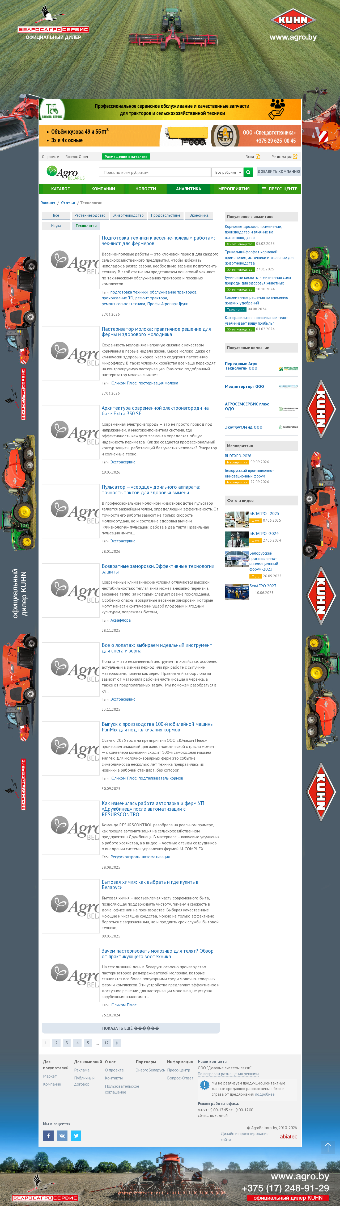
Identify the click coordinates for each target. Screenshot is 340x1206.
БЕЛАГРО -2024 (264, 533)
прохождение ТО (117, 298)
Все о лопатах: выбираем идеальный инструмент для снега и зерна (157, 648)
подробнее (265, 1094)
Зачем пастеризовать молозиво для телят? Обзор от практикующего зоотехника (158, 954)
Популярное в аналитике (250, 216)
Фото (256, 521)
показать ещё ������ (130, 1028)
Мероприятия (234, 189)
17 (107, 1043)
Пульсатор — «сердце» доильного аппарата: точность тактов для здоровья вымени (151, 490)
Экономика (200, 215)
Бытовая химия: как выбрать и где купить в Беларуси (150, 885)
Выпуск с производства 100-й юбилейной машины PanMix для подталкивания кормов (158, 727)
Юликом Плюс (123, 383)
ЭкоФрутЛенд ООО (243, 427)
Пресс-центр (283, 189)
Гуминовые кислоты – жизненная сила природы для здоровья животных (258, 280)
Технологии (91, 202)
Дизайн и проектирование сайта (245, 1136)
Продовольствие (166, 215)
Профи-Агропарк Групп (167, 304)
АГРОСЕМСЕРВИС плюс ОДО (247, 406)
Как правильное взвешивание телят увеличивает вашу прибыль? (256, 320)
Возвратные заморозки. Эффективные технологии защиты (158, 569)
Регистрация (282, 156)
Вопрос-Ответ (77, 156)
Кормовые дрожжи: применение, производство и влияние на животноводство (253, 232)
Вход (250, 156)
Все (56, 215)
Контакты (114, 1078)
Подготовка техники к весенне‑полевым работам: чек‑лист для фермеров (158, 241)
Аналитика (188, 189)
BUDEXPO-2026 (238, 455)
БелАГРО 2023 (263, 585)
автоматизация (156, 857)
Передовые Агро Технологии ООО (241, 366)
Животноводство (129, 215)
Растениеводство (90, 215)
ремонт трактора (151, 298)
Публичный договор (84, 1081)
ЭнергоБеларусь (150, 1070)
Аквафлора (120, 620)
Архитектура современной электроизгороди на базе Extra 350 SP (155, 411)
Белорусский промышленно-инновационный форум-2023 (263, 561)
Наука (56, 226)
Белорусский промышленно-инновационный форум (249, 473)
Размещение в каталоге (126, 156)
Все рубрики (228, 172)
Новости (145, 189)
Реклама (82, 1070)
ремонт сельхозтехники (123, 304)
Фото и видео (240, 500)
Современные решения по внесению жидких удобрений (256, 300)
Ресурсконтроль (125, 857)
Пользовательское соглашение (122, 1089)
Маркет (50, 1076)
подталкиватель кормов (161, 778)
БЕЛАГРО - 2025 (264, 513)
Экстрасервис (122, 462)
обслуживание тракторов (173, 292)
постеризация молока (158, 383)
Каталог (60, 189)
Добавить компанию (279, 171)
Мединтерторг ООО (244, 386)
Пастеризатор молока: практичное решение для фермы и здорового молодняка (156, 332)
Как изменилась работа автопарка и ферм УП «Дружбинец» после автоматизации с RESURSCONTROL (153, 809)
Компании (103, 189)
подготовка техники (129, 292)
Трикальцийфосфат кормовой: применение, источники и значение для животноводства (259, 257)
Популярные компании (248, 347)
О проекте (50, 156)
